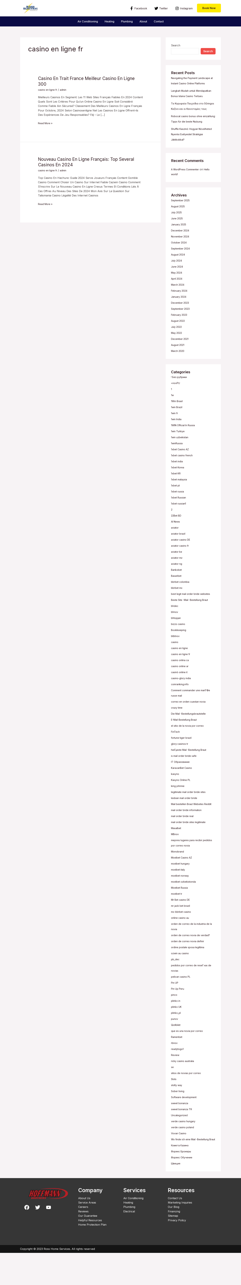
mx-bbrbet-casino (182, 938)
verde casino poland (184, 1154)
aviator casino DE (182, 561)
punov (175, 1045)
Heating (108, 21)
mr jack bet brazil (182, 932)
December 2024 (181, 251)
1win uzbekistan (181, 458)
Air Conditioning (85, 21)
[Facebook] (138, 8)
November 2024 (181, 258)
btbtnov (176, 657)
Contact (161, 21)
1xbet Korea (178, 488)
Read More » (46, 123)
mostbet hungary (182, 890)
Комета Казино (181, 1177)
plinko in (176, 1027)
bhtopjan (176, 639)
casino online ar (181, 687)
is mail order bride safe (185, 777)
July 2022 (177, 348)
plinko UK (177, 1033)
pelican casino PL (182, 1003)
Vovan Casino (179, 1160)
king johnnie (178, 807)
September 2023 (181, 330)
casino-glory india (182, 699)
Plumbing (127, 21)
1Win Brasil (178, 422)
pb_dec (175, 986)
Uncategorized (180, 1142)
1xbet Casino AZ (181, 470)
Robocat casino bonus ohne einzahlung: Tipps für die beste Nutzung (190, 138)
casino (175, 663)
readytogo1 (178, 1075)
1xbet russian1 (180, 525)
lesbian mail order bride (186, 819)
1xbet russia (178, 513)
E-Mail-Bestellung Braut (186, 741)
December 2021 (181, 360)
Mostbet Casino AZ (183, 884)
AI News (176, 543)
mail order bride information (189, 836)
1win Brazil (178, 428)
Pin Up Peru (179, 1015)
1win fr (175, 434)
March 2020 (179, 372)
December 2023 (181, 324)
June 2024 (178, 288)
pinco (174, 1021)
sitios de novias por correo (188, 1099)
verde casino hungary (185, 1148)
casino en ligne (180, 669)
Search (175, 45)
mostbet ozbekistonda (185, 908)
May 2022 (177, 354)
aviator (175, 549)
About (144, 21)
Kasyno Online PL (182, 801)
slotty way (177, 1111)
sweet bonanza (180, 1130)
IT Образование (181, 783)
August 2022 (179, 342)
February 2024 (180, 312)
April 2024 (177, 300)
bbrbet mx (177, 609)
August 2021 (179, 366)
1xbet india (177, 482)
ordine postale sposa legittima (190, 974)
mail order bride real (184, 842)
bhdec (175, 627)
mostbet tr (177, 920)
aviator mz (177, 579)
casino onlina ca (181, 681)
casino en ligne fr (49, 89)
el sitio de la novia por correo (189, 747)
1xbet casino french (183, 476)
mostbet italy (179, 896)
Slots (174, 1105)
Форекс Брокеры (182, 1183)
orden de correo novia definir (189, 968)
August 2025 (179, 227)
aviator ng (177, 585)
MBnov (175, 861)
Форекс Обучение (183, 1189)
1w (172, 416)
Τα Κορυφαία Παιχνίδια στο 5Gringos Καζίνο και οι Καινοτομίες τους (189, 119)
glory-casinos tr (181, 765)
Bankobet (177, 591)
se (172, 1093)
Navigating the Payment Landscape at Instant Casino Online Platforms (189, 83)
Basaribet (177, 597)
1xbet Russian (179, 519)
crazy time (177, 729)
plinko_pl (176, 1039)
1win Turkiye (179, 452)
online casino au (181, 944)
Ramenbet (177, 1063)
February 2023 (180, 336)
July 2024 (177, 282)
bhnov (175, 633)
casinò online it (180, 693)
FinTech (176, 753)
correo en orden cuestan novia (191, 723)
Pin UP (175, 1009)
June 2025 (178, 239)
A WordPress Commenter (187, 190)
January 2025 (180, 245)
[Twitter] (161, 8)
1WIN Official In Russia (185, 446)
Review (175, 1081)
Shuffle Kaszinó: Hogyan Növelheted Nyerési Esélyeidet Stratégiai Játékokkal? (190, 156)
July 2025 (177, 233)
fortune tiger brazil (183, 759)
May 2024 (177, 294)
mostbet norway (181, 902)
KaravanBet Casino (183, 789)
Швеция (176, 1195)
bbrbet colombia (181, 603)
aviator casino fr (181, 567)
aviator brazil (179, 555)
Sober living (178, 1118)
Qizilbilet (176, 1051)
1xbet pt (176, 506)
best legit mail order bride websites (193, 615)
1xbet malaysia (180, 500)
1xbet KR (176, 494)
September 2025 (181, 221)
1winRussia (178, 464)
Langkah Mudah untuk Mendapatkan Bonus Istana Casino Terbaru (193, 101)
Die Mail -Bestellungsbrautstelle (191, 735)
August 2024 (179, 276)
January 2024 (180, 318)
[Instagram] (184, 8)
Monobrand (178, 878)
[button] (209, 8)
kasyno (175, 795)
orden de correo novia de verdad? (193, 962)
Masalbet (177, 854)
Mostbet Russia (180, 914)
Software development (185, 1124)
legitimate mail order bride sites (190, 813)
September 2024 (181, 270)
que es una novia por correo (189, 1057)
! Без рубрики (180, 398)
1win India (177, 440)
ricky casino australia (184, 1087)
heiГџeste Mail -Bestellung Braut (191, 771)
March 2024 (179, 306)
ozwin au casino (181, 980)
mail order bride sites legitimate (190, 848)
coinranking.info (181, 705)
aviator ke (177, 573)
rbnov (175, 1069)
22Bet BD (177, 537)
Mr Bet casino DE (182, 926)
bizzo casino (179, 645)
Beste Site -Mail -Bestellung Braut (192, 621)
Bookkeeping (179, 651)
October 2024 (180, 264)
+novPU (176, 404)
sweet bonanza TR (183, 1136)
